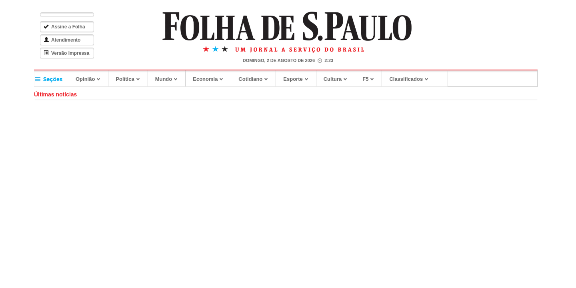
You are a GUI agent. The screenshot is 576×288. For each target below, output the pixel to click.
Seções (53, 78)
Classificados (411, 79)
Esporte (297, 79)
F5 (370, 79)
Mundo (168, 79)
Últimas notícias (57, 94)
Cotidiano (255, 79)
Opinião (90, 79)
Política (130, 79)
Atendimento (64, 40)
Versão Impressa (68, 53)
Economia (210, 79)
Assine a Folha (66, 27)
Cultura (338, 79)
